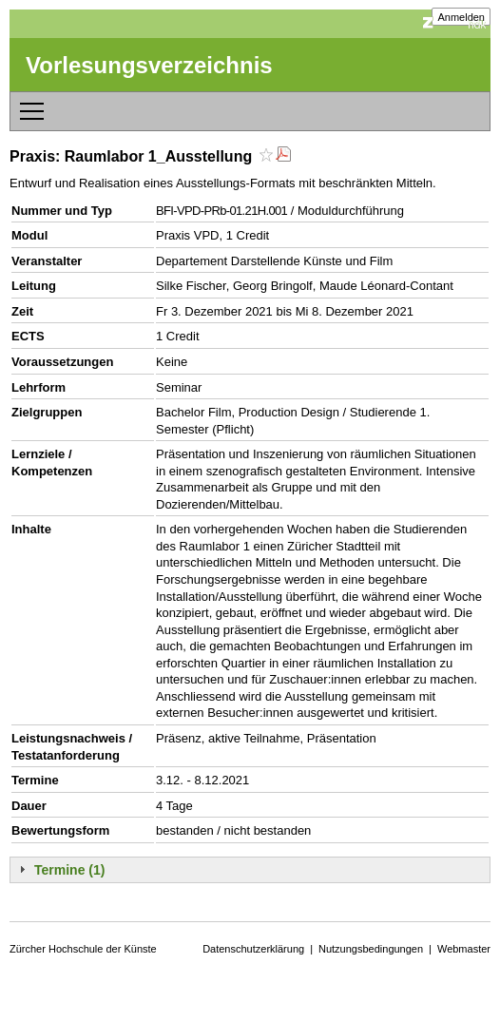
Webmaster (463, 949)
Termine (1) (69, 869)
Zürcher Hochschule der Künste (83, 949)
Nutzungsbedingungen (370, 949)
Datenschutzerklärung (253, 949)
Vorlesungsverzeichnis (149, 65)
